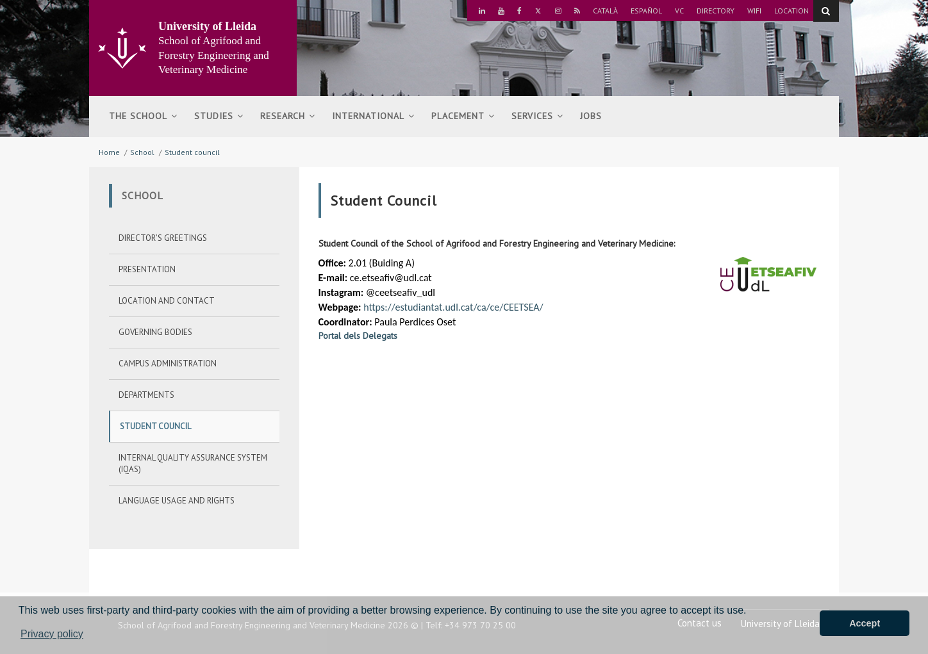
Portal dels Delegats (358, 335)
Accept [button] (864, 623)
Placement (463, 116)
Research (287, 116)
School (142, 152)
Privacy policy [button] (52, 633)
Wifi (754, 10)
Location (791, 10)
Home (109, 152)
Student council (192, 152)
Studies (219, 116)
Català (605, 10)
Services (537, 116)
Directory (715, 10)
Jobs (591, 116)
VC (679, 10)
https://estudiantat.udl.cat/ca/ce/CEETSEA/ (453, 307)
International (373, 116)
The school (143, 116)
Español (646, 10)
